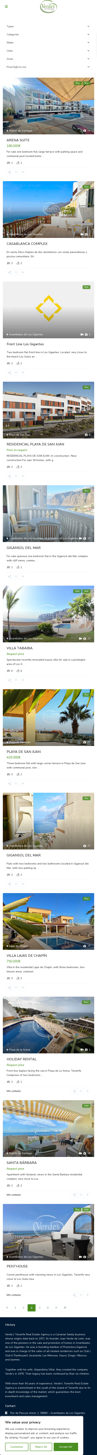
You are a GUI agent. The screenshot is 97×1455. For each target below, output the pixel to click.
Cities (10, 51)
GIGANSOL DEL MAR (24, 548)
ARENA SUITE (18, 140)
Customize (16, 1447)
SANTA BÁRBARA (22, 1163)
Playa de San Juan (19, 435)
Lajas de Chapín (18, 946)
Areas (10, 59)
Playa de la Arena (19, 1050)
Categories (13, 34)
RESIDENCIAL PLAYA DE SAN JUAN (35, 444)
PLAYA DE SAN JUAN (24, 751)
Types (10, 26)
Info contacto (14, 1091)
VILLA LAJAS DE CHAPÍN (27, 955)
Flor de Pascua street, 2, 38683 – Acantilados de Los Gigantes (46, 1413)
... (43, 156)
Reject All (41, 1447)
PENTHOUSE (17, 1266)
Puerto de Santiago (20, 130)
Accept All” (66, 1447)
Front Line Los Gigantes (25, 344)
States (10, 42)
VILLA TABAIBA (20, 648)
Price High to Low (16, 67)
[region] (41, 1435)
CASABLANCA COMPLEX (27, 243)
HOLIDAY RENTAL (21, 1059)
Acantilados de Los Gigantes (26, 234)
